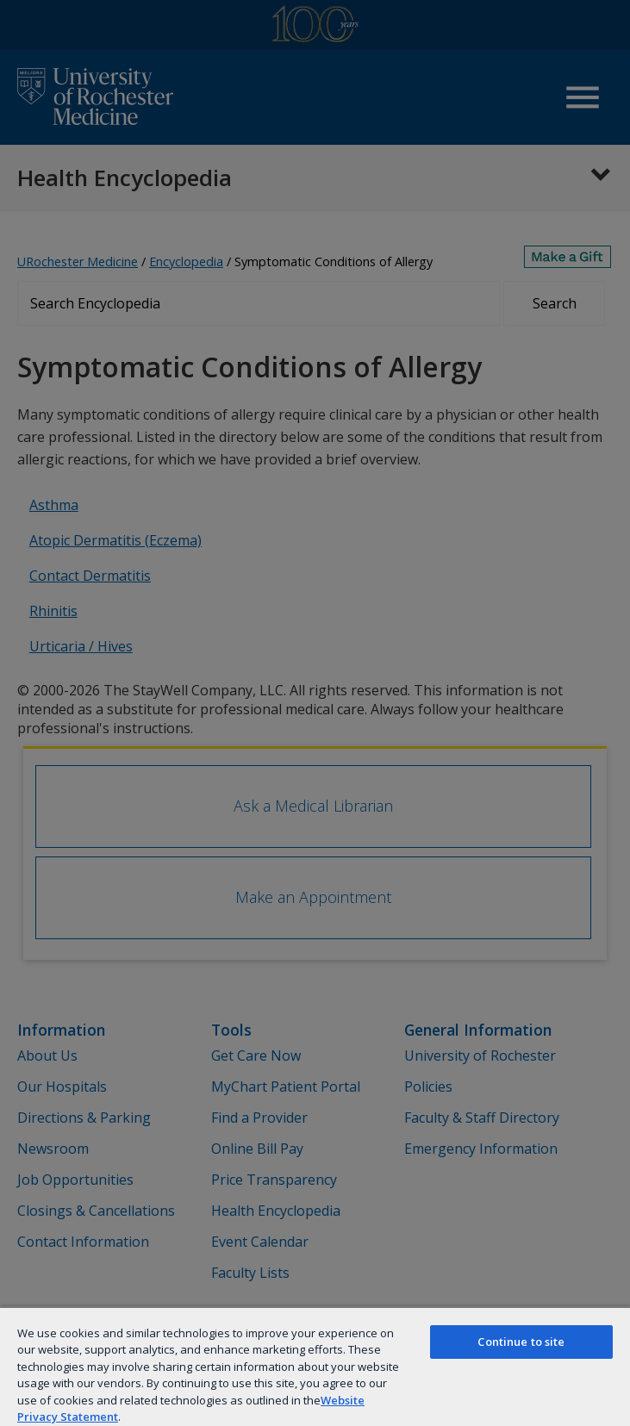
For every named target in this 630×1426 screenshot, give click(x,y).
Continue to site (521, 1341)
